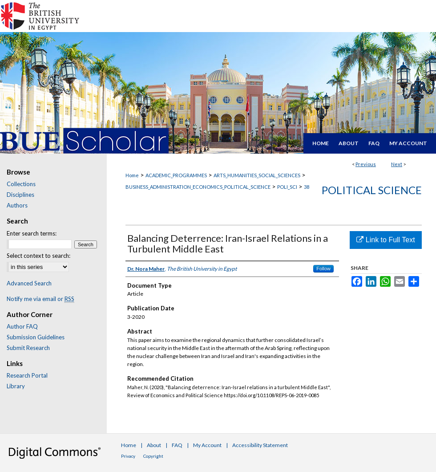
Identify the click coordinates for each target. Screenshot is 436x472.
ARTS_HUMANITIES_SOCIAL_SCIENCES (257, 175)
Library (16, 386)
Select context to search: (38, 255)
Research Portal (27, 375)
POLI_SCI (287, 187)
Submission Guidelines (36, 337)
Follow (323, 268)
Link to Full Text (385, 240)
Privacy (128, 456)
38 (306, 187)
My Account (207, 445)
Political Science (372, 189)
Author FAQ (22, 326)
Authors (17, 205)
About (154, 445)
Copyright (153, 456)
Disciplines (20, 194)
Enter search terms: (32, 233)
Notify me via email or (40, 298)
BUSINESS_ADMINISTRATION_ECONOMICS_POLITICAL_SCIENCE (197, 187)
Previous (365, 164)
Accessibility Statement (260, 445)
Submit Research (28, 347)
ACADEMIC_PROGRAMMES (176, 175)
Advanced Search (29, 283)
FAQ (177, 445)
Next (396, 164)
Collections (21, 183)
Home (132, 175)
